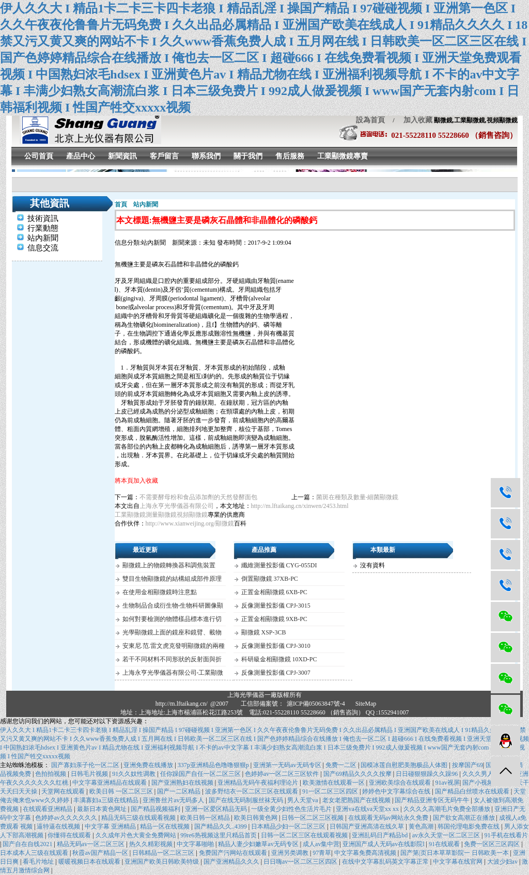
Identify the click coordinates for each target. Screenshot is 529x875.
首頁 (121, 204)
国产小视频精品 (484, 782)
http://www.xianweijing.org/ (181, 523)
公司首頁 (38, 156)
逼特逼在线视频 (59, 826)
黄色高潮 (422, 826)
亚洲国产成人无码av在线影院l (384, 844)
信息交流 (42, 248)
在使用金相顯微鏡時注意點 (159, 592)
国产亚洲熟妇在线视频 (183, 782)
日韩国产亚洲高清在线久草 (368, 826)
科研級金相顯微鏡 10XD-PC (279, 659)
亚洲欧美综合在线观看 (400, 782)
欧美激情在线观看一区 (334, 782)
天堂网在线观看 (63, 791)
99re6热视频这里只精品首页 (219, 835)
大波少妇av (503, 861)
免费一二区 (341, 765)
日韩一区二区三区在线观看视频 (305, 835)
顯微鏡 (224, 523)
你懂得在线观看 (70, 835)
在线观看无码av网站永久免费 (389, 817)
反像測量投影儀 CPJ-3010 (275, 645)
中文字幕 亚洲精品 (111, 826)
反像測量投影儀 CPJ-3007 (275, 672)
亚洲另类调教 (290, 852)
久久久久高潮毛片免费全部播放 (447, 809)
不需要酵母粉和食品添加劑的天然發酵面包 (198, 497)
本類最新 (382, 549)
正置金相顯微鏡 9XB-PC (274, 619)
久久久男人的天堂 (488, 773)
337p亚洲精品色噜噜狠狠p (214, 765)
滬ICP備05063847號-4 (316, 703)
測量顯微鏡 (161, 514)
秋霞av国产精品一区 (100, 852)
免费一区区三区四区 (492, 844)
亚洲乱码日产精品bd (380, 835)
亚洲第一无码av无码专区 (287, 765)
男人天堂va (303, 800)
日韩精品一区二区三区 (164, 852)
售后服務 (289, 156)
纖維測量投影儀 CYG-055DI (279, 565)
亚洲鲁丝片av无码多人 (174, 800)
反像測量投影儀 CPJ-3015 (275, 605)
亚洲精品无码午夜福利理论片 (258, 782)
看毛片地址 (39, 861)
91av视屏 (447, 782)
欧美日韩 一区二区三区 (121, 791)
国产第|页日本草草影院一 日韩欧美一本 (455, 852)
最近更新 (145, 549)
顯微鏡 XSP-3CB (263, 632)
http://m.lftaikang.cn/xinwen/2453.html (300, 506)
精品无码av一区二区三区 (91, 844)
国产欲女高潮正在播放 (464, 817)
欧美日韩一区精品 (205, 817)
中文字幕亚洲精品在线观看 (110, 782)
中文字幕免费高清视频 (366, 852)
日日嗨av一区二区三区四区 (301, 861)
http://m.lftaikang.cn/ (181, 703)
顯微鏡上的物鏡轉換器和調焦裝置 (168, 565)
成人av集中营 (321, 844)
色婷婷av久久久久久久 (66, 817)
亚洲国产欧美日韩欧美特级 (162, 861)
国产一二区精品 (179, 791)
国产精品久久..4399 (221, 826)
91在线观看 (445, 844)
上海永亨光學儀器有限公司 (176, 506)
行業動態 (42, 228)
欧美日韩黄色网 (256, 817)
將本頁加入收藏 (136, 480)
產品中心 (80, 156)
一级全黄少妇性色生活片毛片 (292, 809)
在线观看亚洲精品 (48, 809)
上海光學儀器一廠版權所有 (264, 694)
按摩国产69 (467, 765)
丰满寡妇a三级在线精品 (106, 800)
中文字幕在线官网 (458, 861)
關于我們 (248, 156)
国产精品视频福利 (156, 809)
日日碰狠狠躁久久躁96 (427, 773)
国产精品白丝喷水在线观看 (473, 791)
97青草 (322, 852)
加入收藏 (414, 120)
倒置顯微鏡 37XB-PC (269, 578)
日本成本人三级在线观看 (35, 852)
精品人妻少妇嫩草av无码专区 (259, 844)
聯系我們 (206, 156)
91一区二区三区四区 (331, 791)
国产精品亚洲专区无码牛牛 (433, 800)
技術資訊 (42, 218)
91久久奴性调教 (134, 773)
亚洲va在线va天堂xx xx (368, 809)
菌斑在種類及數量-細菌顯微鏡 (357, 497)
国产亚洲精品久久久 (232, 861)
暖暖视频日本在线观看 (90, 861)
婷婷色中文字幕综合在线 (397, 791)
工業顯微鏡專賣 (342, 156)
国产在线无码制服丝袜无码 (247, 800)
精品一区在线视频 (165, 826)
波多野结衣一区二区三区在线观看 (252, 791)
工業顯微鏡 (130, 514)
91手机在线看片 (506, 835)
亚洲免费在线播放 (149, 765)
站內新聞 (42, 238)
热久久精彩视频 (151, 844)
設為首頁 (370, 120)
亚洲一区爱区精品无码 (216, 809)
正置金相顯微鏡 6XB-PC (274, 592)
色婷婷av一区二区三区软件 (282, 773)
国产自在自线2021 (28, 844)
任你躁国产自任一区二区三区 (201, 773)
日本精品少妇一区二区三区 (289, 826)
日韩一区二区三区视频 (313, 817)
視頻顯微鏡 (192, 514)
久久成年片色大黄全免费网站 (137, 835)
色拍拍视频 (51, 773)
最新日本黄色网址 (102, 809)
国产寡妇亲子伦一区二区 (86, 765)
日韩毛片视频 (90, 773)
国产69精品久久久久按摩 (358, 773)
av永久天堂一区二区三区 (446, 835)
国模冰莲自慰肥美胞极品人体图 (405, 765)
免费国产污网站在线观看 (234, 852)
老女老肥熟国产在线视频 (357, 800)
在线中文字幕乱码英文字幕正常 (386, 861)
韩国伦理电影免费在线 (469, 826)
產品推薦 (264, 549)
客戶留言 (164, 156)
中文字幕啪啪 (196, 844)
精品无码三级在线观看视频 (139, 817)
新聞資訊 (122, 156)
